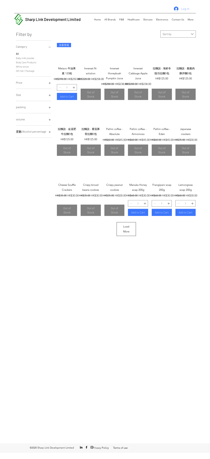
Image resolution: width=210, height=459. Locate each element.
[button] (110, 19)
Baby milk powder (25, 58)
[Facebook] (86, 447)
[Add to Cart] (67, 96)
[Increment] (74, 87)
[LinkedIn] (81, 447)
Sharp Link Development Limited (53, 19)
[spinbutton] (67, 87)
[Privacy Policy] (100, 447)
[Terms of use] (120, 447)
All (17, 53)
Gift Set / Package (25, 70)
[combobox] (178, 34)
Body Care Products (26, 62)
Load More (126, 229)
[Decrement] (59, 87)
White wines (22, 66)
